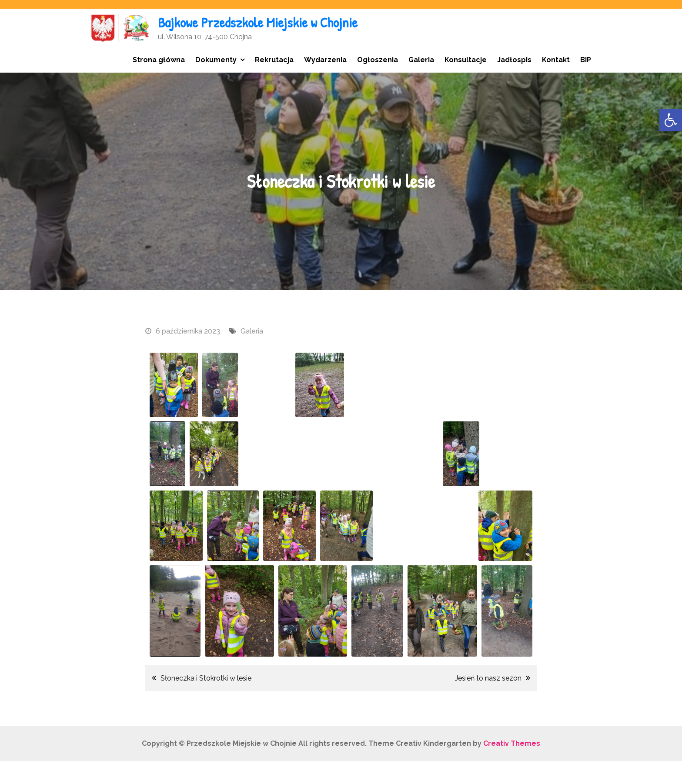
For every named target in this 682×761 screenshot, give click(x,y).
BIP (585, 60)
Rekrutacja (274, 60)
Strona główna (159, 60)
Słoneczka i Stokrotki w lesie (205, 678)
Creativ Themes (511, 743)
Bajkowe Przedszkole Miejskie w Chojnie (258, 22)
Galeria (421, 60)
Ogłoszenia (377, 60)
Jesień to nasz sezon (488, 678)
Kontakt (556, 60)
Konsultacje (466, 60)
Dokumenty (216, 60)
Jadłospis (514, 60)
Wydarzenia (325, 60)
